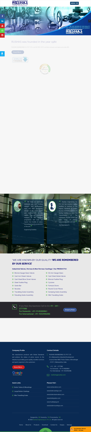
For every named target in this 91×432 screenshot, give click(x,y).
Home (21, 425)
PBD (49, 417)
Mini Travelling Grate (21, 395)
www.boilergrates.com (53, 398)
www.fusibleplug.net (53, 402)
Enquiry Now (70, 310)
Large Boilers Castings (21, 391)
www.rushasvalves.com (54, 387)
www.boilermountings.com (55, 405)
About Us (28, 425)
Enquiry (62, 425)
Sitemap (69, 425)
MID (39, 417)
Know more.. (18, 367)
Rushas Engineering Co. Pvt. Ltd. (42, 419)
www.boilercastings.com (54, 391)
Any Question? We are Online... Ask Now (80, 429)
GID (60, 417)
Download (45, 425)
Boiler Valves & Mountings (23, 387)
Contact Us (53, 425)
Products (36, 425)
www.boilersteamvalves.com (55, 394)
